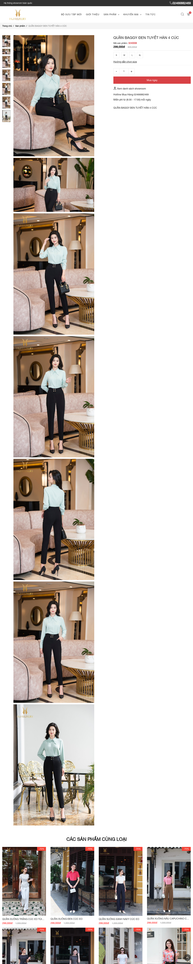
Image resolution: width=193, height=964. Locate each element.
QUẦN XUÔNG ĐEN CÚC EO (66, 919)
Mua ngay (152, 80)
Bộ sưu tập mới (71, 14)
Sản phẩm (110, 14)
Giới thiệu (92, 14)
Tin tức (150, 14)
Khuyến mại (131, 14)
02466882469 (180, 3)
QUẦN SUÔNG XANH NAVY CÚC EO (119, 919)
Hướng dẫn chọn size (125, 61)
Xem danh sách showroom (129, 88)
